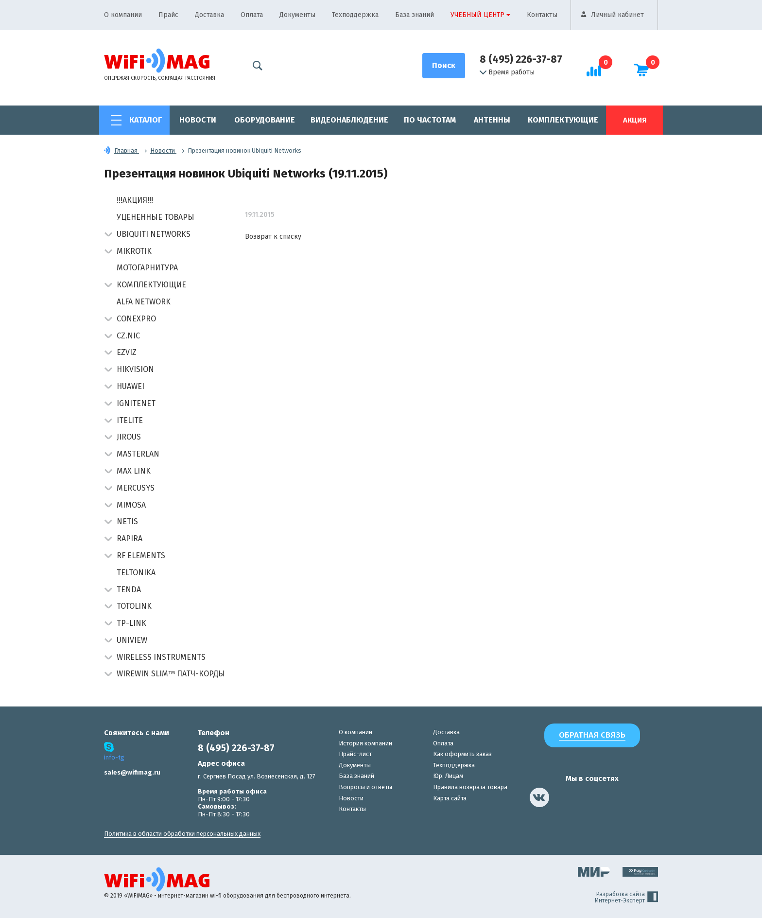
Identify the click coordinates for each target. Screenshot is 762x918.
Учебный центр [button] (477, 15)
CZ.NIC (128, 335)
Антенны (492, 119)
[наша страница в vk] (539, 797)
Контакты (542, 15)
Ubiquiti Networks (153, 234)
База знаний (414, 15)
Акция (634, 120)
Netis (127, 521)
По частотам (430, 119)
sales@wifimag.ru (132, 772)
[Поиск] (443, 65)
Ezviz (127, 352)
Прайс (168, 15)
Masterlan (138, 454)
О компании (123, 15)
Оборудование (264, 119)
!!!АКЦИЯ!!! (135, 200)
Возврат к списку (273, 236)
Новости (197, 119)
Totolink (134, 606)
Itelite (130, 420)
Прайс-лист (355, 754)
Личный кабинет (617, 15)
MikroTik (134, 251)
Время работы (507, 72)
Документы (297, 15)
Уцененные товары (155, 217)
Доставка (209, 15)
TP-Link (131, 623)
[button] (108, 235)
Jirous (129, 436)
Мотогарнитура (147, 267)
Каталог (145, 119)
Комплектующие (563, 119)
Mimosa (131, 505)
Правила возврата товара (470, 787)
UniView (132, 640)
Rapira (129, 538)
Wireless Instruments (161, 657)
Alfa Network (144, 301)
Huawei (130, 386)
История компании (365, 743)
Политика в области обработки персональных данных (182, 833)
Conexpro (136, 318)
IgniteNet (136, 403)
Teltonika (136, 572)
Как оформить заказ (462, 754)
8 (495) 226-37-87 (521, 59)
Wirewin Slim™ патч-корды (171, 673)
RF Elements (141, 555)
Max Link (134, 471)
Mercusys (136, 488)
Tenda (129, 589)
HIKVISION (135, 369)
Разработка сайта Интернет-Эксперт (626, 897)
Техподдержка (355, 15)
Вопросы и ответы (365, 787)
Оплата (252, 15)
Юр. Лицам (448, 775)
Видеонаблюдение (349, 119)
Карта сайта (450, 798)
